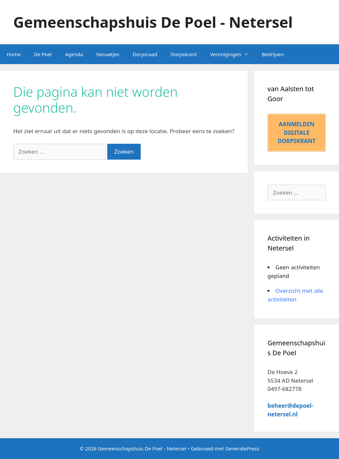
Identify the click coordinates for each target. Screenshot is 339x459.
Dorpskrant (183, 54)
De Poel (43, 54)
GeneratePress (242, 448)
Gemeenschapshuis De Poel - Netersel (153, 22)
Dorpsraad (144, 54)
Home (14, 54)
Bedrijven (273, 54)
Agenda (74, 54)
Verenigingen (232, 54)
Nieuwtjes (108, 54)
